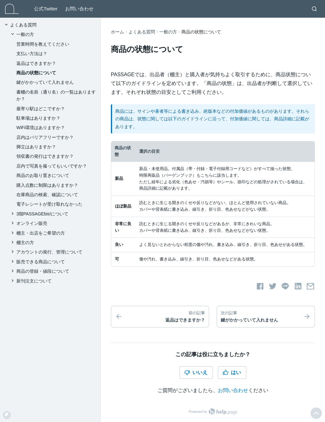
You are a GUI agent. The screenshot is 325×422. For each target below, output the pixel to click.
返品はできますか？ (36, 63)
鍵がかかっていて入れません (45, 82)
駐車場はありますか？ (38, 118)
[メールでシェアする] (310, 286)
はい (232, 373)
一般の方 (168, 31)
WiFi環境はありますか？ (40, 127)
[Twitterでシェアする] (272, 286)
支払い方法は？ (31, 53)
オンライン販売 (31, 223)
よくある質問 (141, 31)
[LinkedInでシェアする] (298, 286)
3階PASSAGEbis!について (42, 213)
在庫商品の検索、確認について (47, 194)
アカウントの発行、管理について (49, 251)
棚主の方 (25, 242)
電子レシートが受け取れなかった (49, 204)
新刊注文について (34, 280)
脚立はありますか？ (36, 146)
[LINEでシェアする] (285, 286)
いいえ (196, 373)
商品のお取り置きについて (42, 175)
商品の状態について (36, 72)
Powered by (213, 411)
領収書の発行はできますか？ (45, 156)
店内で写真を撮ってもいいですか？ (51, 165)
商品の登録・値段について (42, 271)
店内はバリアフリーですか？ (45, 137)
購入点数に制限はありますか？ (47, 185)
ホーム (117, 31)
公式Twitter (45, 8)
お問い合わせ (79, 8)
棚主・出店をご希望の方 (40, 233)
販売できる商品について (40, 261)
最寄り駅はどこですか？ (40, 108)
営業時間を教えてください (42, 44)
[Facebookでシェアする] (260, 286)
